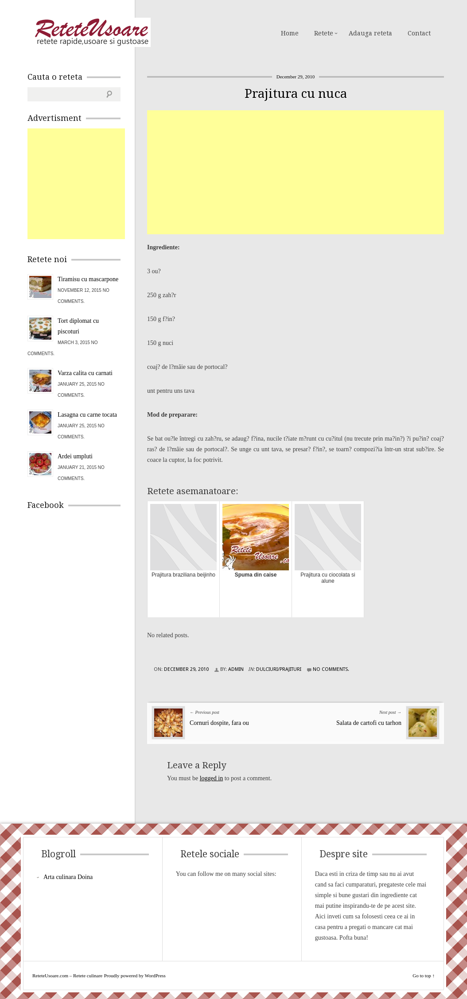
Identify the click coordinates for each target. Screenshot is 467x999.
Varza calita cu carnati (85, 373)
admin (236, 669)
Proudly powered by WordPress (135, 975)
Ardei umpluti (75, 456)
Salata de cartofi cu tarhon (368, 723)
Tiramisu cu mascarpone (88, 279)
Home (290, 33)
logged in (211, 778)
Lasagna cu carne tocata (87, 414)
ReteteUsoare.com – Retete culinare (91, 32)
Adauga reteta (370, 33)
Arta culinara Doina (68, 877)
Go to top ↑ (424, 975)
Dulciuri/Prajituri (278, 669)
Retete (323, 33)
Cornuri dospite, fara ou (219, 723)
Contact (419, 33)
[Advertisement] (307, 172)
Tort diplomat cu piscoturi (78, 326)
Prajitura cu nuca (296, 93)
